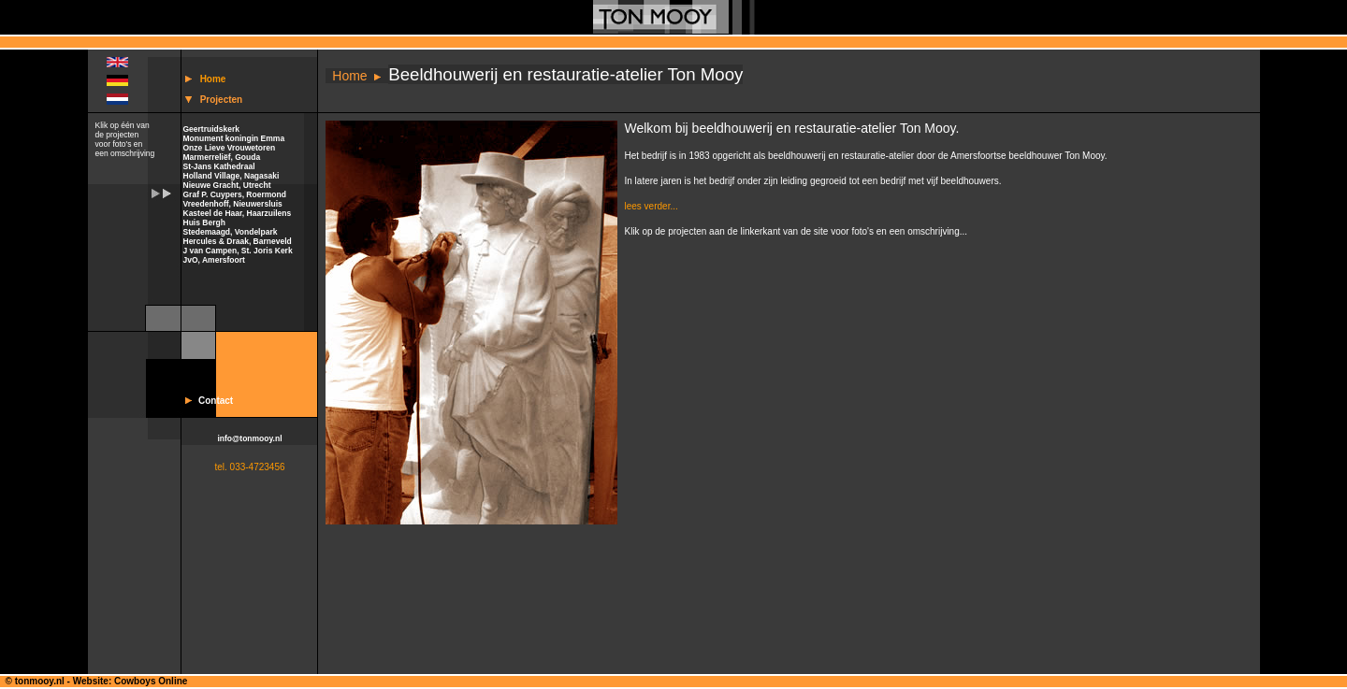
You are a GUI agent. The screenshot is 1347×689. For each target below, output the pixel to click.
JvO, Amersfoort (214, 260)
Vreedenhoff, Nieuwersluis (232, 203)
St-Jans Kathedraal (219, 166)
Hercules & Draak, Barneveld (237, 241)
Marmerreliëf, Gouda (222, 157)
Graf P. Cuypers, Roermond (234, 194)
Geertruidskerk (211, 129)
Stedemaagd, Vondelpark (230, 232)
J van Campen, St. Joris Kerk (238, 250)
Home (213, 79)
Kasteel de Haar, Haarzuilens (237, 213)
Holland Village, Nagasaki (231, 175)
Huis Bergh (204, 222)
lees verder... (651, 206)
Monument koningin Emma (234, 138)
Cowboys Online (150, 681)
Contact (215, 400)
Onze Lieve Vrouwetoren (229, 147)
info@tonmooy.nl (249, 438)
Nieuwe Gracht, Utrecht (227, 185)
